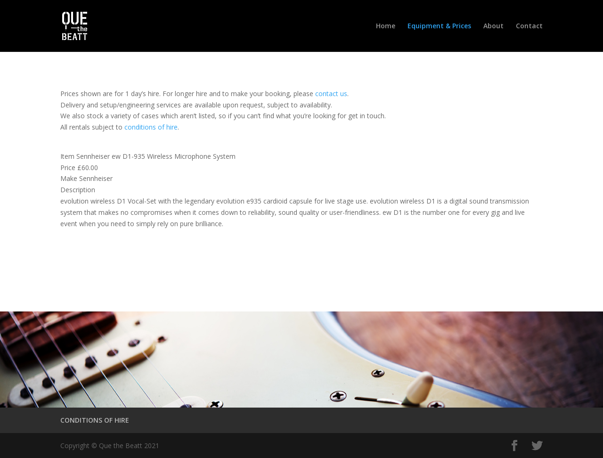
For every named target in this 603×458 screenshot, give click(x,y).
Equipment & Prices (439, 26)
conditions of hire (151, 127)
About (493, 26)
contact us (331, 93)
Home (385, 26)
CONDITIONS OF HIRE (94, 420)
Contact (529, 26)
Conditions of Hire (111, 263)
